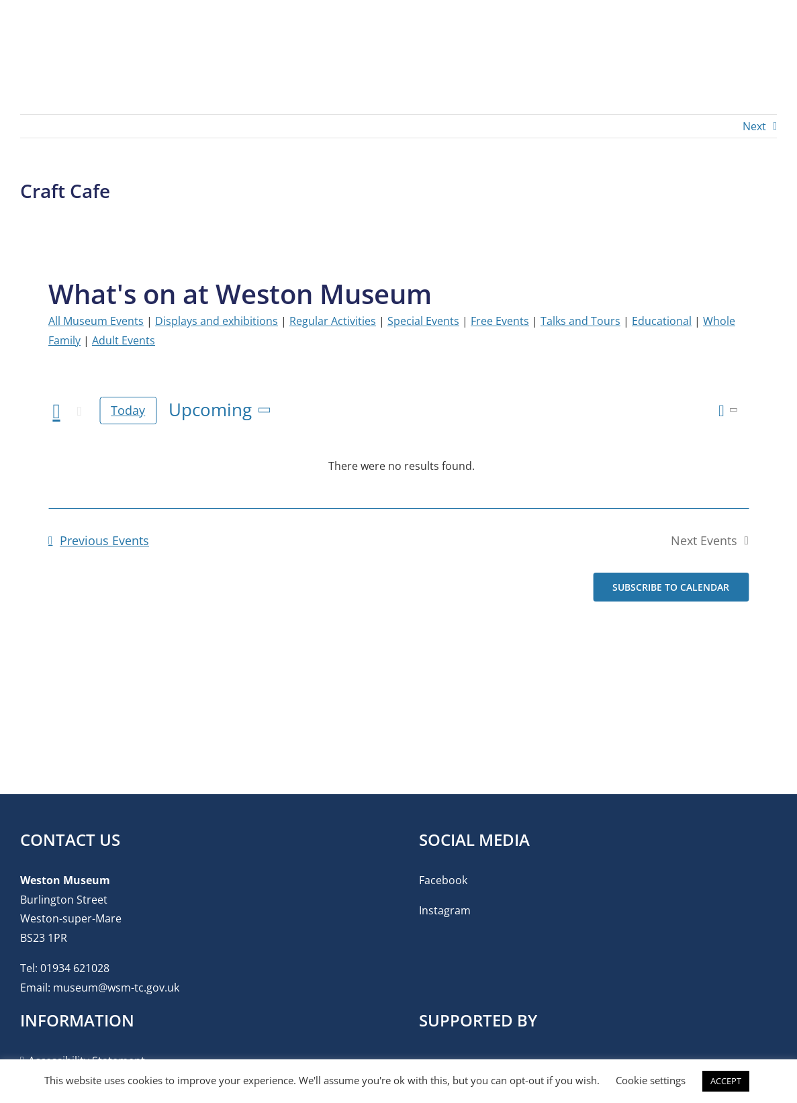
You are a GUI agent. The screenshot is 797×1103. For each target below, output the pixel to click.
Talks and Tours (580, 321)
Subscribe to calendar (670, 587)
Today (128, 410)
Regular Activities (332, 321)
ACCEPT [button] (725, 1081)
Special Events (423, 321)
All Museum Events (96, 321)
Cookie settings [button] (651, 1080)
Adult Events (123, 340)
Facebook (443, 880)
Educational (662, 321)
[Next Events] (79, 411)
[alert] (401, 466)
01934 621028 (74, 968)
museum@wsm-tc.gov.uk (116, 987)
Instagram (445, 910)
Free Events (500, 321)
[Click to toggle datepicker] (222, 410)
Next (754, 126)
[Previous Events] (56, 411)
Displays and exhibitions (216, 321)
